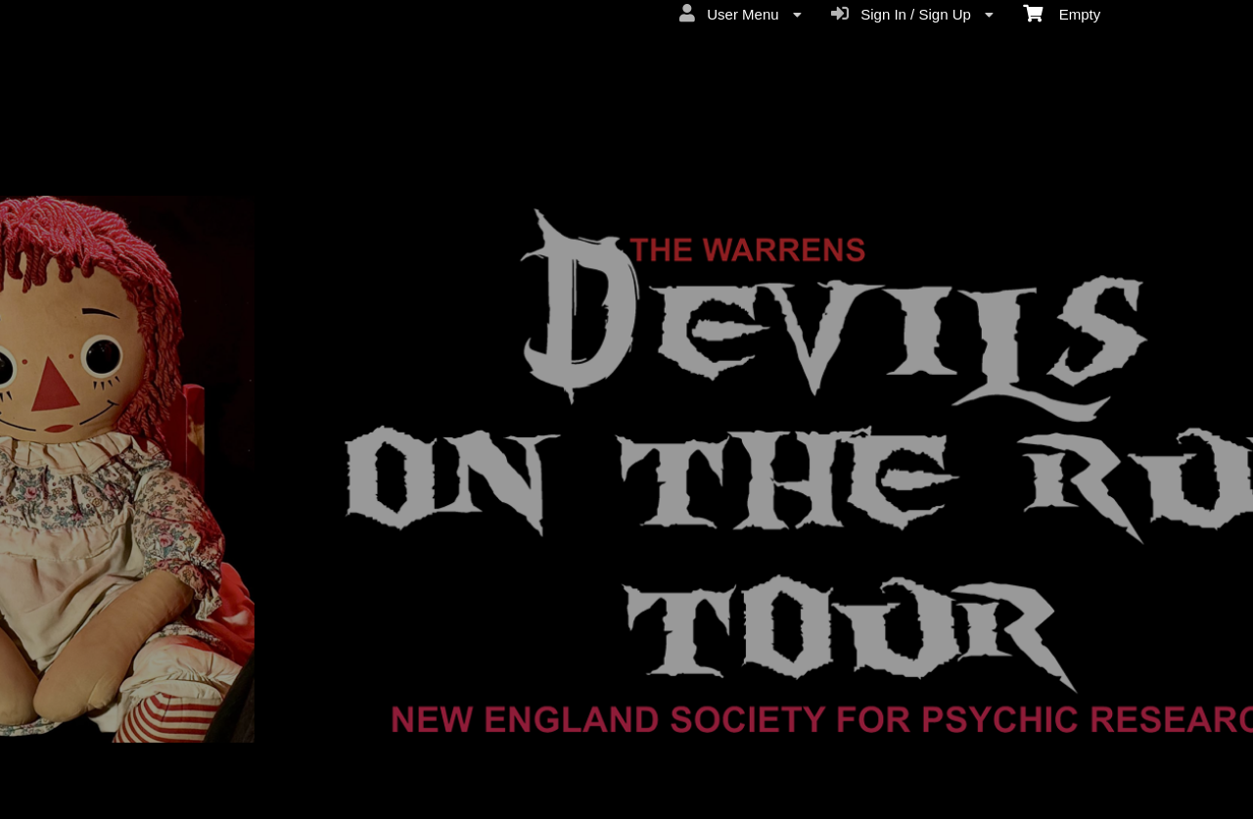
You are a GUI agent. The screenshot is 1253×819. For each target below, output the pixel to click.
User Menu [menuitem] (740, 13)
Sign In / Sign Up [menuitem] (912, 13)
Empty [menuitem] (1061, 13)
